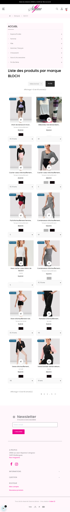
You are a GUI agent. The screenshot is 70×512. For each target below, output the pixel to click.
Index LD (52, 501)
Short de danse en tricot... (21, 125)
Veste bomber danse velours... (49, 366)
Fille (11, 43)
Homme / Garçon (16, 48)
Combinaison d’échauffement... (49, 220)
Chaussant (14, 53)
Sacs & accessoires (17, 57)
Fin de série (14, 62)
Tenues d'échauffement (21, 127)
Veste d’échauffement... (21, 366)
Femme (13, 39)
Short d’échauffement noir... (21, 319)
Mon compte (14, 486)
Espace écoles (15, 34)
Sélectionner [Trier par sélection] (36, 84)
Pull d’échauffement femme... (21, 220)
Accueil (13, 26)
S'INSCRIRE (18, 432)
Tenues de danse (21, 321)
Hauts (49, 127)
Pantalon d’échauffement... (49, 319)
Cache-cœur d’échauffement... (21, 172)
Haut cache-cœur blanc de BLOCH (21, 270)
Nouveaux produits (16, 490)
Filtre (50, 83)
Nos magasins (14, 457)
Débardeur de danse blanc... (49, 125)
